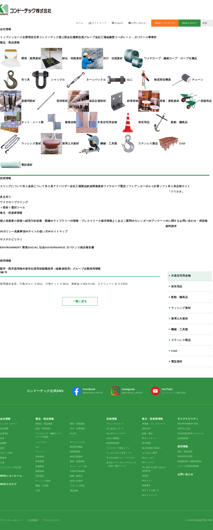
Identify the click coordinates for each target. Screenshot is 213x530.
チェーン (40, 451)
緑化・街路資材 (43, 428)
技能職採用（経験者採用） (190, 461)
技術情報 (5, 178)
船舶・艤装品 (179, 297)
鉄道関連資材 (112, 443)
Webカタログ (189, 23)
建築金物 (40, 471)
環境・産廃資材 (77, 424)
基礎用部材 (75, 451)
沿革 (2, 438)
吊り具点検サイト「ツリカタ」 (121, 458)
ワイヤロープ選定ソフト (118, 448)
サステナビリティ (11, 239)
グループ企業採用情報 (188, 466)
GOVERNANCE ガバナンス (191, 433)
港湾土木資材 (179, 318)
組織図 (110, 37)
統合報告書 (183, 438)
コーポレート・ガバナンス (131, 37)
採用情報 (5, 260)
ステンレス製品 (181, 339)
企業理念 (4, 433)
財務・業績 (147, 433)
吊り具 (73, 433)
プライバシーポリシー (11, 520)
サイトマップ (99, 23)
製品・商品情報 (10, 42)
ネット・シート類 (78, 466)
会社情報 (5, 29)
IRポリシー (7, 231)
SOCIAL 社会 (184, 428)
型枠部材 (40, 456)
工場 (103, 37)
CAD (174, 350)
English (119, 23)
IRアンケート (157, 220)
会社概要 (72, 37)
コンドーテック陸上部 (10, 467)
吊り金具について (115, 428)
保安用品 (176, 286)
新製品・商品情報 (44, 424)
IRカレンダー (140, 220)
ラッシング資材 (181, 307)
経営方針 (146, 428)
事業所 (152, 37)
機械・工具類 (179, 329)
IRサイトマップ (57, 231)
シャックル (41, 442)
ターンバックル (77, 442)
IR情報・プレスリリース (85, 220)
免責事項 (19, 231)
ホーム (79, 23)
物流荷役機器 (76, 447)
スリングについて (115, 424)
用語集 (203, 220)
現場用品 (40, 466)
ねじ (38, 447)
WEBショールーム (165, 23)
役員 (81, 37)
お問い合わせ (138, 23)
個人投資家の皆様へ (151, 448)
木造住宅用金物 (181, 275)
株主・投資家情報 (11, 212)
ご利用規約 (32, 520)
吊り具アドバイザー (116, 433)
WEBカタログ (8, 484)
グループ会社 (92, 37)
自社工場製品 (112, 438)
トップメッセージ (8, 424)
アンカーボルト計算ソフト (119, 453)
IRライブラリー (149, 438)
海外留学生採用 (185, 456)
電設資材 (176, 361)
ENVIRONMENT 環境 (188, 424)
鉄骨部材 (40, 461)
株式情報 (106, 220)
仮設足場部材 (76, 456)
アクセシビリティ (51, 520)
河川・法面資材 (77, 428)
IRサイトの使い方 (36, 231)
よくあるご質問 (122, 220)
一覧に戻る (80, 290)
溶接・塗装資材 (77, 461)
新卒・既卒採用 (185, 451)
